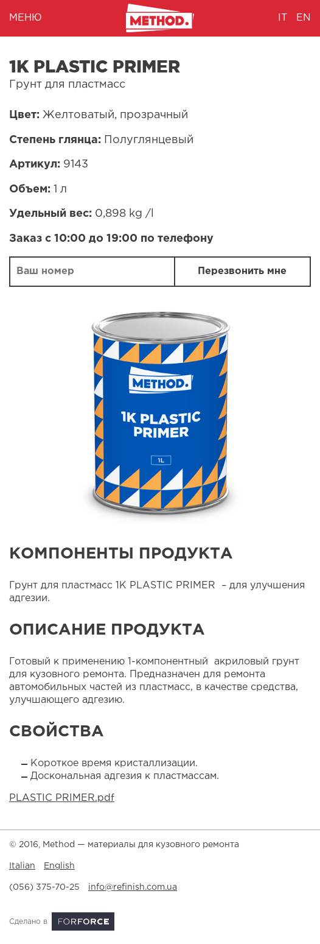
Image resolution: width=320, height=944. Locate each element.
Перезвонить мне (242, 271)
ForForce (83, 921)
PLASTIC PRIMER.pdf (61, 798)
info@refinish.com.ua (132, 887)
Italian (22, 866)
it (282, 18)
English (59, 866)
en (303, 18)
